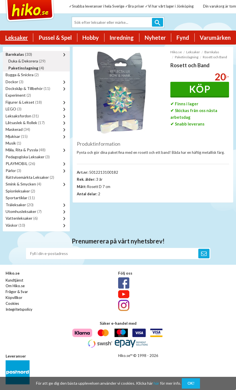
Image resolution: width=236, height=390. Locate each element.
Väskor (15, 225)
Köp (200, 89)
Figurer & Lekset (24, 102)
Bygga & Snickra (22, 74)
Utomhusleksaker (24, 211)
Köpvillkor (14, 297)
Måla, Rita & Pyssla (26, 149)
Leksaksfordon (22, 115)
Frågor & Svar (17, 291)
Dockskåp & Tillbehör (28, 88)
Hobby (90, 37)
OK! (190, 383)
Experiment (18, 95)
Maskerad (18, 129)
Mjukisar (17, 136)
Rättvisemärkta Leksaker (30, 177)
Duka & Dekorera (27, 61)
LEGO (14, 108)
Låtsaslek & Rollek (25, 122)
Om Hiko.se (15, 286)
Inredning (121, 37)
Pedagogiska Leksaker (28, 156)
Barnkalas (19, 54)
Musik (13, 143)
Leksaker (16, 37)
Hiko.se (176, 52)
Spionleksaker (20, 191)
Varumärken (215, 37)
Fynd (183, 37)
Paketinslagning (26, 68)
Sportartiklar (20, 197)
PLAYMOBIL (20, 163)
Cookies (12, 303)
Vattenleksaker (22, 218)
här (156, 383)
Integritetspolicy (19, 309)
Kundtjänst (14, 280)
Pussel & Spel (55, 37)
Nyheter (155, 37)
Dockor (14, 81)
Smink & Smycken (23, 184)
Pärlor (13, 170)
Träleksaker (20, 204)
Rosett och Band (215, 57)
